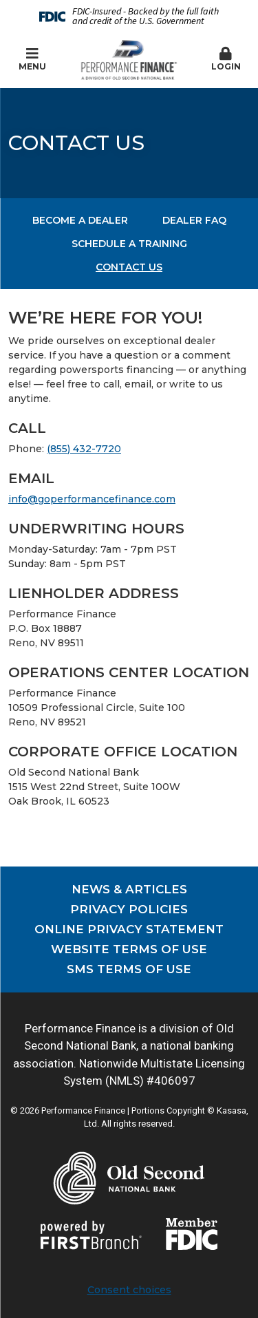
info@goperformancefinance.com (91, 499)
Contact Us (129, 267)
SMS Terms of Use (129, 969)
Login (226, 59)
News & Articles (129, 889)
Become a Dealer (80, 220)
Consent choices (129, 1290)
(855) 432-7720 (84, 449)
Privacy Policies (129, 909)
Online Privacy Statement (129, 929)
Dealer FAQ (194, 220)
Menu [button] (32, 59)
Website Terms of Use (129, 949)
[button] (225, 60)
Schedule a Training (129, 243)
